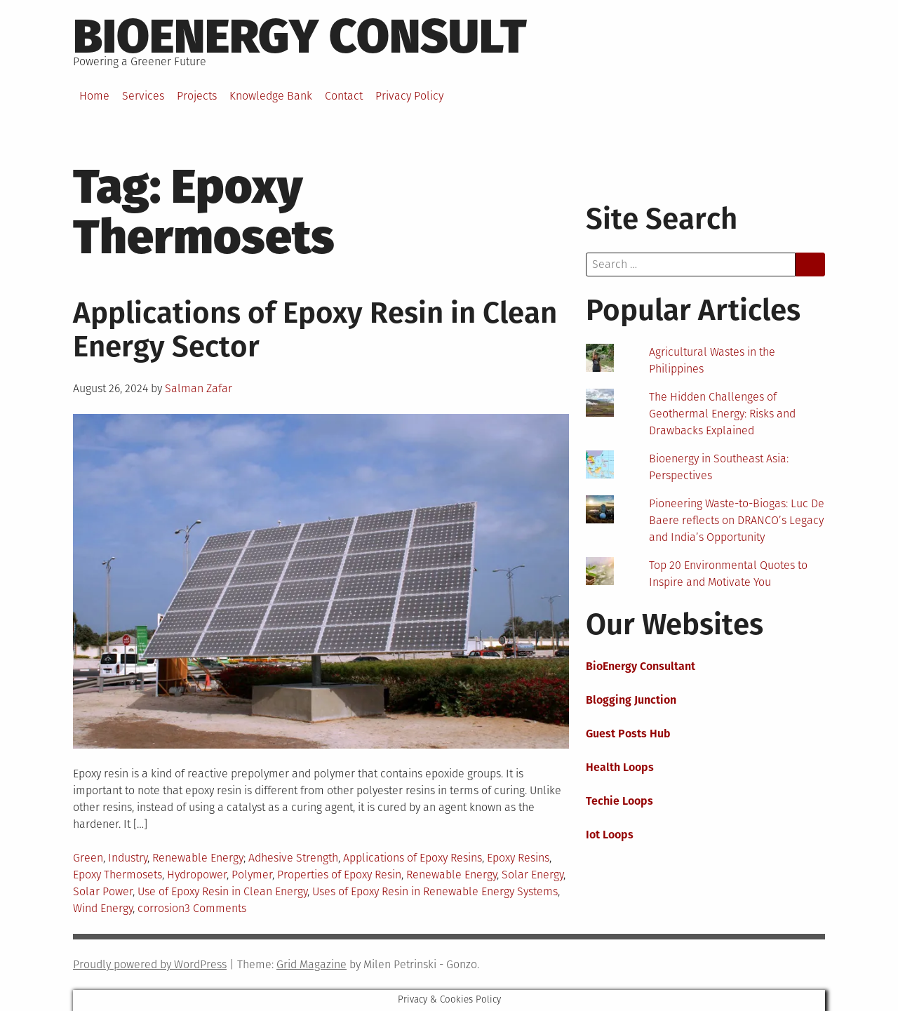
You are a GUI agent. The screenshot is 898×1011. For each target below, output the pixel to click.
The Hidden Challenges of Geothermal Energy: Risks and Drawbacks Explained (722, 413)
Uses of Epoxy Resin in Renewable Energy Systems (435, 891)
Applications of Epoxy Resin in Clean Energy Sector (315, 329)
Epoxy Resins (518, 857)
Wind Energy (103, 908)
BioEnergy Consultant (640, 666)
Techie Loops (619, 801)
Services (143, 95)
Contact (344, 95)
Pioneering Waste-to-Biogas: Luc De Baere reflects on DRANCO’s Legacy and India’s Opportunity (736, 520)
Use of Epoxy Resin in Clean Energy (222, 891)
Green (88, 857)
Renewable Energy (197, 857)
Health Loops (620, 767)
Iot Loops (610, 834)
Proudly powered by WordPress (150, 964)
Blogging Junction (631, 700)
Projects (197, 95)
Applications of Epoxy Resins (412, 857)
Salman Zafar (198, 388)
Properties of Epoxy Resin (339, 874)
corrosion (161, 908)
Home (94, 95)
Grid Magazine (311, 964)
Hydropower (197, 874)
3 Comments (215, 908)
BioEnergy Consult (300, 36)
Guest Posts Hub (628, 733)
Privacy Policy (409, 95)
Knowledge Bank (270, 95)
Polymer (252, 874)
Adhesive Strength (293, 857)
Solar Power (103, 891)
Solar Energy (532, 874)
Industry (127, 857)
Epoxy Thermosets (117, 874)
